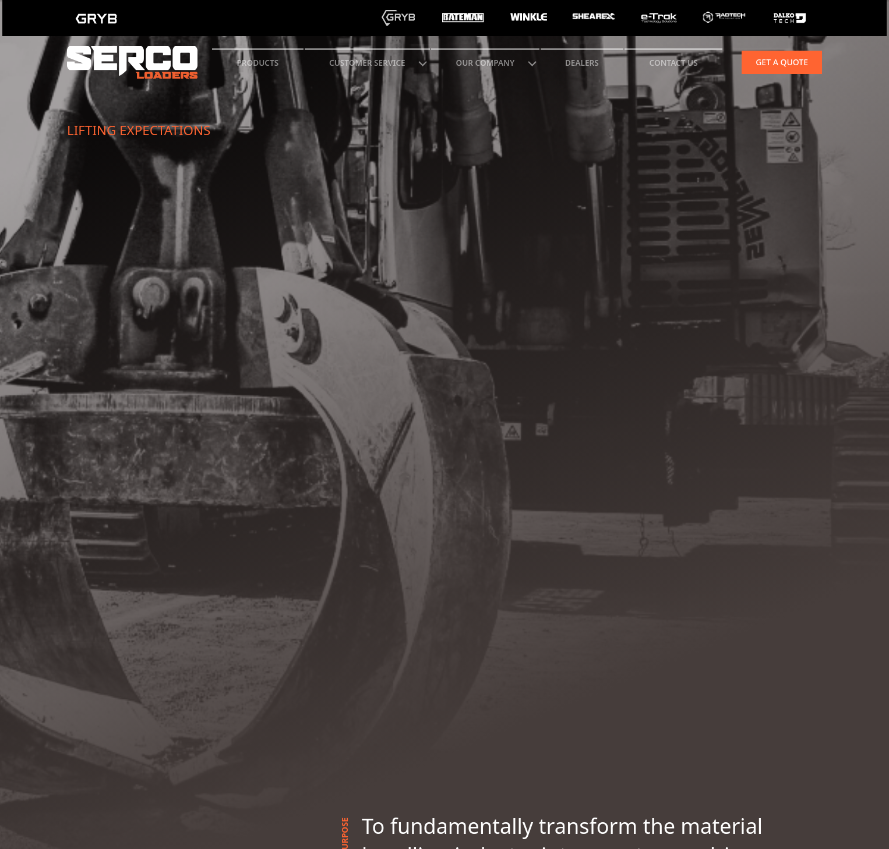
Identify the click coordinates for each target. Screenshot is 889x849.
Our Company (485, 62)
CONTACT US (674, 62)
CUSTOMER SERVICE (367, 62)
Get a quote (782, 62)
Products (257, 62)
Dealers (582, 62)
